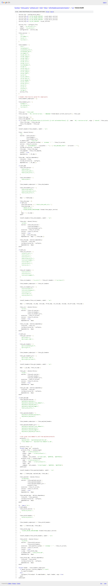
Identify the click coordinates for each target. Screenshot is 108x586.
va (73, 8)
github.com (34, 8)
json (105, 583)
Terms (18, 583)
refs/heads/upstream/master (59, 8)
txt (101, 583)
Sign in (104, 2)
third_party (25, 8)
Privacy (14, 583)
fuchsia (17, 8)
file (47, 11)
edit (52, 11)
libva (45, 8)
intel (41, 8)
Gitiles (9, 583)
